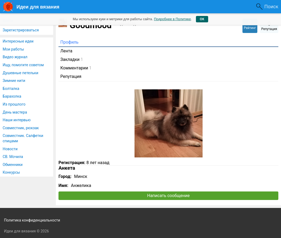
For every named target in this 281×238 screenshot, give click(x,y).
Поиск (271, 6)
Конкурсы (11, 172)
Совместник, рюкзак (21, 128)
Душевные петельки (20, 73)
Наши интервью (17, 120)
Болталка (11, 88)
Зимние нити (14, 80)
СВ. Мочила (13, 157)
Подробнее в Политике (172, 19)
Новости (10, 149)
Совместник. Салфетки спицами (23, 138)
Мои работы (13, 49)
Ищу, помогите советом (23, 65)
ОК (202, 19)
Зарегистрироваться (21, 30)
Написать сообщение (168, 195)
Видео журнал (15, 57)
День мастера (15, 112)
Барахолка (12, 96)
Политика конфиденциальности (32, 220)
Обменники (13, 164)
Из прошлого (14, 104)
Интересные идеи (18, 41)
